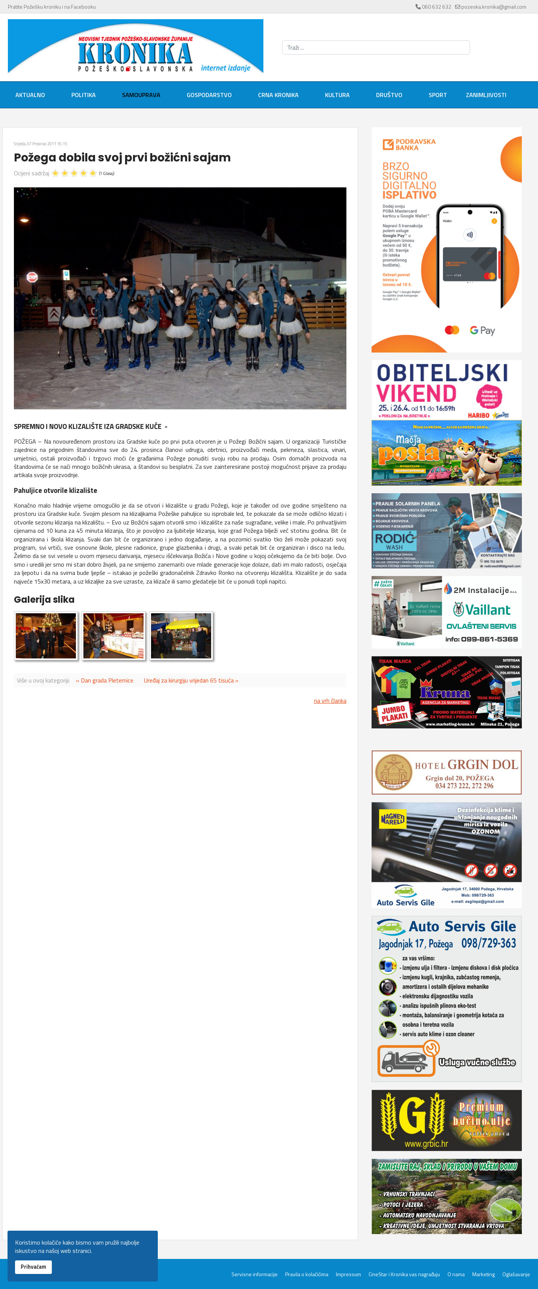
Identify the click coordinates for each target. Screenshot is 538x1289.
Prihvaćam (33, 1267)
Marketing (483, 1274)
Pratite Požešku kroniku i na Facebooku (52, 7)
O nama (456, 1274)
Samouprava (141, 94)
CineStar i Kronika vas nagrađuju (404, 1274)
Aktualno (30, 94)
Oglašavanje (516, 1274)
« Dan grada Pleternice (104, 680)
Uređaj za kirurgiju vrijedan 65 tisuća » (191, 680)
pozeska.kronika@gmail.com (493, 7)
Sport (438, 94)
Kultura (337, 94)
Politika (83, 94)
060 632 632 (436, 7)
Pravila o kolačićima (306, 1274)
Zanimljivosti (486, 94)
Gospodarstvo (209, 94)
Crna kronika (278, 94)
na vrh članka (330, 700)
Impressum (348, 1274)
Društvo (389, 94)
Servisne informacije (254, 1274)
